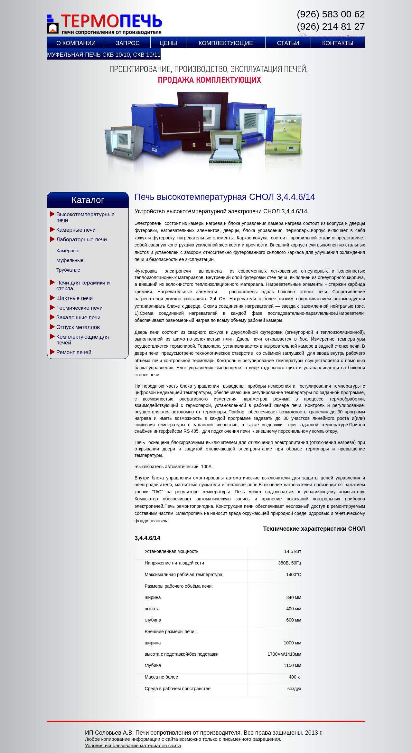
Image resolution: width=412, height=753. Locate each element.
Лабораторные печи (81, 240)
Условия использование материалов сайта (133, 745)
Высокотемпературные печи (85, 217)
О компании (76, 43)
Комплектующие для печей (82, 340)
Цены (168, 43)
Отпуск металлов (78, 327)
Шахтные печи (74, 298)
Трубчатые (68, 270)
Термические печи (79, 308)
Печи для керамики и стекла (83, 286)
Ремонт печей (73, 352)
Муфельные (69, 260)
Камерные (67, 250)
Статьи (288, 43)
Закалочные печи (78, 317)
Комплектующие (226, 43)
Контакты (337, 43)
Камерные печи (76, 230)
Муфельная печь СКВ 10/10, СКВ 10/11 (104, 55)
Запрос (128, 43)
